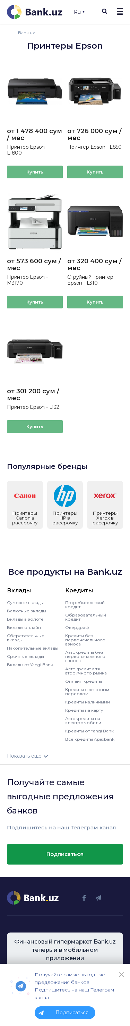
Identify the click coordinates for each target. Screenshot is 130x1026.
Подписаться (65, 853)
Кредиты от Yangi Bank (89, 730)
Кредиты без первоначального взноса (85, 639)
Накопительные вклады (32, 647)
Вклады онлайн (24, 627)
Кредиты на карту (84, 709)
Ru (79, 12)
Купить (34, 172)
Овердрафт (78, 627)
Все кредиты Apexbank (89, 738)
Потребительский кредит (85, 604)
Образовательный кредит (85, 616)
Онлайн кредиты (83, 680)
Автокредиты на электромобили (83, 720)
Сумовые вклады (25, 602)
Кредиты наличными (87, 701)
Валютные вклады (26, 610)
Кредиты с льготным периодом (87, 691)
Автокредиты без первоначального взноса (85, 656)
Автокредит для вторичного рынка (86, 670)
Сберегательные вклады (25, 637)
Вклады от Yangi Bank (30, 664)
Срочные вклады (25, 656)
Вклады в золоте (25, 618)
